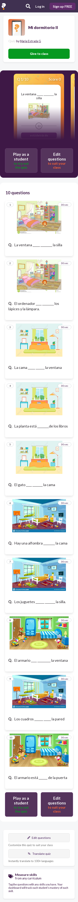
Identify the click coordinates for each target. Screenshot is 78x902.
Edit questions (39, 837)
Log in (40, 6)
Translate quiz (39, 853)
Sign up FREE (62, 6)
